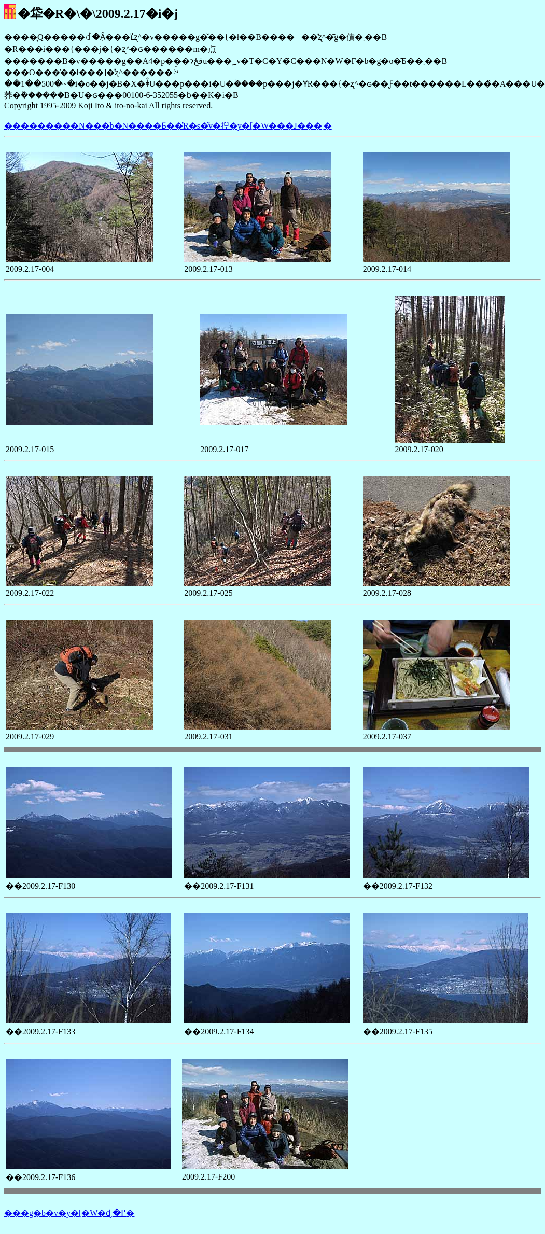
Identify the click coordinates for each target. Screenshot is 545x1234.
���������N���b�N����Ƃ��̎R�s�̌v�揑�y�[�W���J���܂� (168, 125)
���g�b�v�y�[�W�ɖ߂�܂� (69, 1213)
